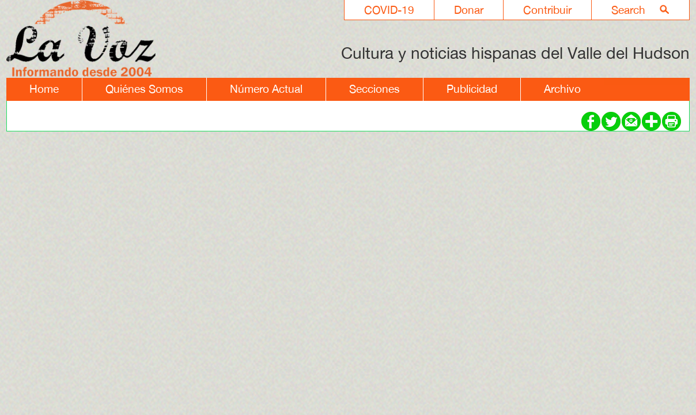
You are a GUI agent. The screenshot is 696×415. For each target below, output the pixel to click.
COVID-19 (389, 10)
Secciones (374, 89)
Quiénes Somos (144, 89)
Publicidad (472, 89)
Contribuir (547, 10)
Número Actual (266, 89)
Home (44, 89)
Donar (468, 10)
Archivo (562, 89)
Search (628, 10)
